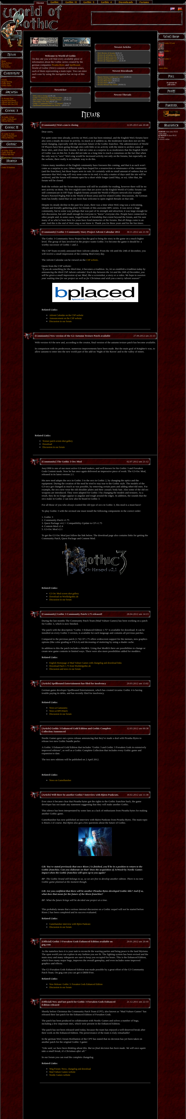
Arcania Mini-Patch (104, 81)
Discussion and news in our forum (65, 669)
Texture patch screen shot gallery (57, 441)
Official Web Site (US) (10, 104)
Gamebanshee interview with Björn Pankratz (69, 924)
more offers (163, 68)
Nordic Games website (59, 1075)
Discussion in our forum (60, 321)
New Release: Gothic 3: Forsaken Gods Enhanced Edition (75, 984)
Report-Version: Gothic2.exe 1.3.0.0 (110, 77)
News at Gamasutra (58, 708)
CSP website (92, 260)
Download (47, 444)
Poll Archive (6, 67)
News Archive (7, 63)
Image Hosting (7, 82)
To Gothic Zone (7, 151)
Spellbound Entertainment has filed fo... (47, 105)
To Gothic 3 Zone (8, 117)
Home (4, 61)
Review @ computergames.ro (108, 61)
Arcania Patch (102, 83)
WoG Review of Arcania (106, 53)
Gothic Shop (6, 84)
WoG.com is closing (40, 96)
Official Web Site (8, 121)
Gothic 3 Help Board (9, 119)
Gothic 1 (167, 51)
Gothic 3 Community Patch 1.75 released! (48, 103)
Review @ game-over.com (107, 57)
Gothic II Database (8, 167)
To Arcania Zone (8, 98)
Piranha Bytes (58, 65)
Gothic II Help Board (9, 136)
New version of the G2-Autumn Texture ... (48, 100)
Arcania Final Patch (104, 79)
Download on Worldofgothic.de (63, 596)
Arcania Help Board (8, 100)
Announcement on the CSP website (65, 318)
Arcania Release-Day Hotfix (107, 85)
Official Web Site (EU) (10, 102)
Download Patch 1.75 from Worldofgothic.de (70, 666)
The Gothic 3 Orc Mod (41, 102)
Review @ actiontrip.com (106, 55)
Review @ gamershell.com (107, 59)
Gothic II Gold (169, 43)
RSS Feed (5, 65)
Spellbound (75, 65)
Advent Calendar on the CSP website (66, 315)
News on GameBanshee (60, 780)
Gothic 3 (167, 59)
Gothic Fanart (6, 86)
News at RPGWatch (58, 711)
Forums (4, 80)
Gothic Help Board (8, 153)
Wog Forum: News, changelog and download (70, 1069)
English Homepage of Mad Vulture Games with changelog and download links (85, 663)
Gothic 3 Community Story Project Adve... (48, 98)
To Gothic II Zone (8, 134)
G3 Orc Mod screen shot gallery (64, 593)
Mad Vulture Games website (62, 1072)
